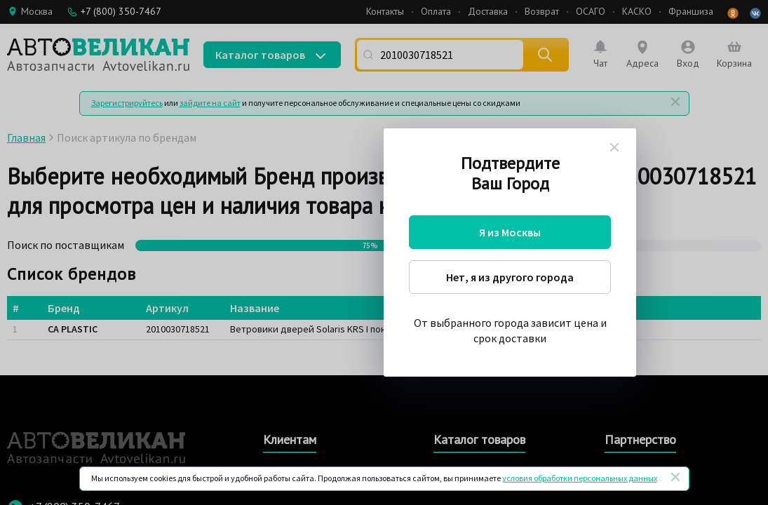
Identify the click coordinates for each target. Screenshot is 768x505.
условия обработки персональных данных (579, 478)
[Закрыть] (675, 477)
